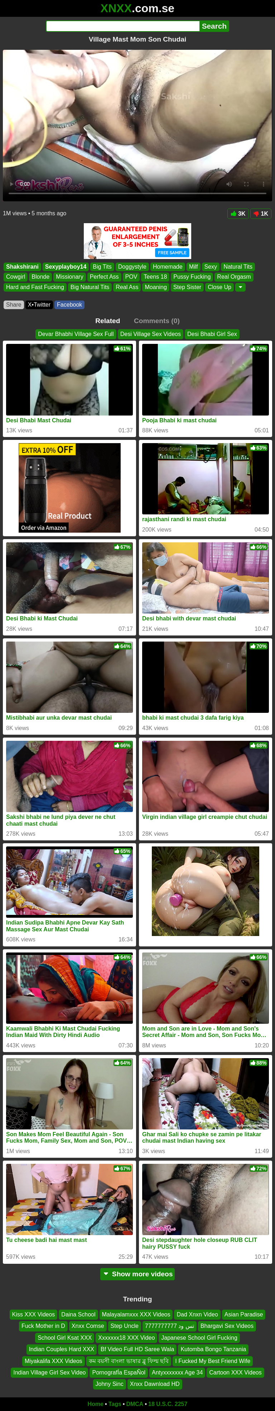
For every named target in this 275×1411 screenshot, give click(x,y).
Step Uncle (125, 1326)
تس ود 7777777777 (169, 1326)
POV (131, 277)
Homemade (168, 267)
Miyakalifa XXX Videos (53, 1361)
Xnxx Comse (88, 1326)
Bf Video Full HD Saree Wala (137, 1349)
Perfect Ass (104, 277)
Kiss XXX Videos (33, 1314)
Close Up (219, 287)
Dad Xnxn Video (197, 1314)
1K (261, 214)
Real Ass (127, 287)
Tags (114, 1404)
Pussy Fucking (192, 277)
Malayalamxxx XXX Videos (136, 1314)
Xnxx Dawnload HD (155, 1384)
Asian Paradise (244, 1314)
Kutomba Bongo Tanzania (213, 1349)
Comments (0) (157, 321)
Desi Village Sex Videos (150, 334)
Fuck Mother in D (43, 1326)
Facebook (69, 305)
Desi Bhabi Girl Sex (212, 334)
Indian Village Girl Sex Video (49, 1372)
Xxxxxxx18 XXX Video (126, 1337)
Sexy (210, 267)
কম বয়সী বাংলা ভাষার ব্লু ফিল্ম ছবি (129, 1361)
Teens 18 (155, 277)
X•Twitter (39, 305)
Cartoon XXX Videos (235, 1372)
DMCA (134, 1404)
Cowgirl (15, 277)
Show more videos (137, 1274)
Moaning (156, 287)
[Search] (122, 26)
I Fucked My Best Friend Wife (212, 1361)
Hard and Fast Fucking (35, 287)
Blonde (40, 277)
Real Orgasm (234, 277)
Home (95, 1404)
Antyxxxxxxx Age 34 (177, 1372)
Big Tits (102, 267)
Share (13, 305)
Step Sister (187, 287)
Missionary (69, 277)
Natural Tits (237, 267)
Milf (193, 267)
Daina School (78, 1314)
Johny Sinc (110, 1384)
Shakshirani (22, 267)
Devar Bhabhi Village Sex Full (76, 334)
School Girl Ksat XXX (65, 1337)
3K (238, 214)
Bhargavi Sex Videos (227, 1326)
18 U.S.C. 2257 (167, 1404)
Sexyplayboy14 (66, 267)
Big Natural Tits (90, 287)
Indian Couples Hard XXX (61, 1349)
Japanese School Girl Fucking (199, 1337)
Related (107, 321)
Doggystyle (132, 267)
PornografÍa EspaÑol (118, 1372)
